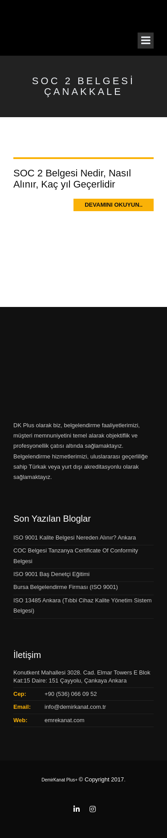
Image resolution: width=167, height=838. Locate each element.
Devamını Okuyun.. (114, 204)
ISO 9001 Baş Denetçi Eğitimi (51, 574)
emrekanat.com (65, 720)
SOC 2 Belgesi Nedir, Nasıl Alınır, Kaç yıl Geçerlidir (72, 178)
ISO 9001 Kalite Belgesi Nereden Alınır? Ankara (74, 537)
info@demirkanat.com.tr (75, 706)
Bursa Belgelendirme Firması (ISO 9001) (65, 587)
